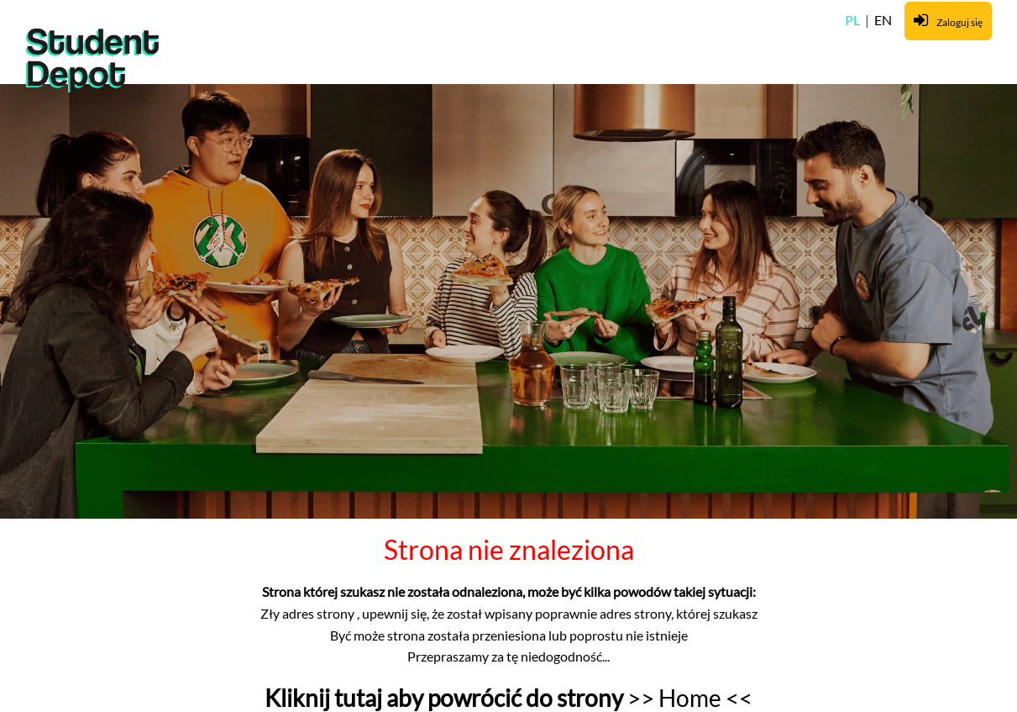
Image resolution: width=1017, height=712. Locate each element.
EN (883, 20)
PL (853, 20)
